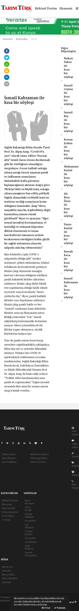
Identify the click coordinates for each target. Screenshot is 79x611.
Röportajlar (22, 39)
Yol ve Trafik (28, 509)
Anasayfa (8, 39)
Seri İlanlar (31, 542)
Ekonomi (65, 8)
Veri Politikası (9, 462)
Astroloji (6, 582)
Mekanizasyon (10, 512)
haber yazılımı (8, 603)
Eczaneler (30, 520)
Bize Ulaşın (75, 484)
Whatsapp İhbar (38, 458)
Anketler (6, 570)
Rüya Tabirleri (9, 578)
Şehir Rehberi (29, 547)
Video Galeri (75, 444)
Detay (34, 39)
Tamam (59, 608)
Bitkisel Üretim (46, 8)
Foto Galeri (75, 431)
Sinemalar (30, 538)
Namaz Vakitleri (29, 515)
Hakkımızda (8, 454)
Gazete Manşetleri (30, 554)
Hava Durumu (29, 502)
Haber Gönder (38, 462)
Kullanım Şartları (39, 454)
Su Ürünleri (8, 515)
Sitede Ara (7, 566)
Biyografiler (8, 574)
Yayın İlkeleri (9, 458)
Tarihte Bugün (29, 533)
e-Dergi (6, 519)
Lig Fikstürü (29, 526)
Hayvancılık (8, 508)
